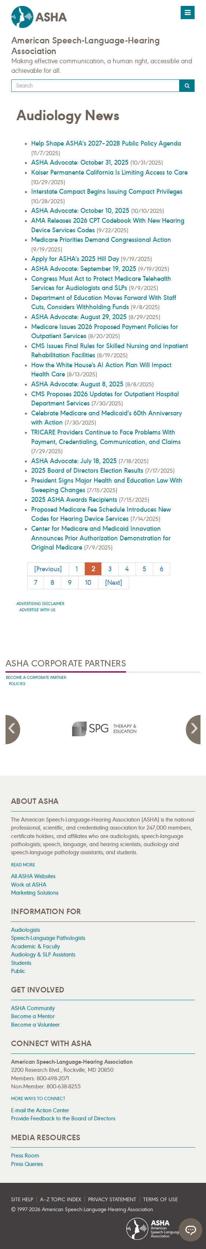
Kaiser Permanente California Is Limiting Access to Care (109, 172)
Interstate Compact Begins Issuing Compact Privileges (106, 191)
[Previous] (48, 569)
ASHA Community (33, 1008)
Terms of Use (160, 1199)
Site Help (22, 1199)
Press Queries (27, 1163)
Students (21, 962)
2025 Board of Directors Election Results (88, 470)
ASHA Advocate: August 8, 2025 (78, 384)
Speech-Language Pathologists (48, 937)
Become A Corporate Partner (36, 677)
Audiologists (25, 929)
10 (88, 583)
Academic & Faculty (35, 946)
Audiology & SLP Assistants (43, 954)
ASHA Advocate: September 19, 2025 (84, 269)
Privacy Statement (112, 1199)
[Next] (113, 583)
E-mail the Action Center (40, 1110)
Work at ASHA (28, 884)
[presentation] (103, 728)
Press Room (25, 1155)
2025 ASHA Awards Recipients (75, 499)
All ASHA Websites (33, 876)
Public (18, 970)
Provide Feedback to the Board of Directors (63, 1118)
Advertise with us (37, 610)
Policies (17, 683)
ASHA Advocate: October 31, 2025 (80, 162)
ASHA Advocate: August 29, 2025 (80, 317)
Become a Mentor (33, 1016)
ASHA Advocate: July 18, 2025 (75, 461)
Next (193, 729)
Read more (23, 864)
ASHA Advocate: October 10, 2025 (81, 211)
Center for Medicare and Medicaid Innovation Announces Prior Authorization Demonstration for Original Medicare (101, 538)
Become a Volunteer (35, 1024)
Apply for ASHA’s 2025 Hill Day (76, 259)
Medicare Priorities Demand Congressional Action (101, 240)
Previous (13, 729)
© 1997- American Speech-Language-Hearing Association (82, 1209)
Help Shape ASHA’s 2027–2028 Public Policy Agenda (106, 143)
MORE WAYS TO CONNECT (38, 1098)
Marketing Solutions (34, 892)
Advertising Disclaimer (40, 603)
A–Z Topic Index (60, 1199)
